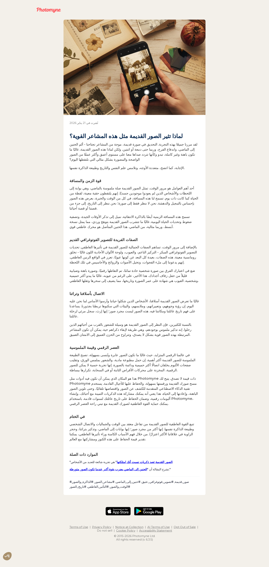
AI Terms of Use (158, 527)
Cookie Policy (125, 530)
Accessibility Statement (155, 530)
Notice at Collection (129, 527)
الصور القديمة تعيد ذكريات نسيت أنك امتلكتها (144, 462)
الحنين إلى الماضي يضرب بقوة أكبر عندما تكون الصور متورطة (108, 469)
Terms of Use (78, 527)
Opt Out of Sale (185, 527)
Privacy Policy (101, 527)
